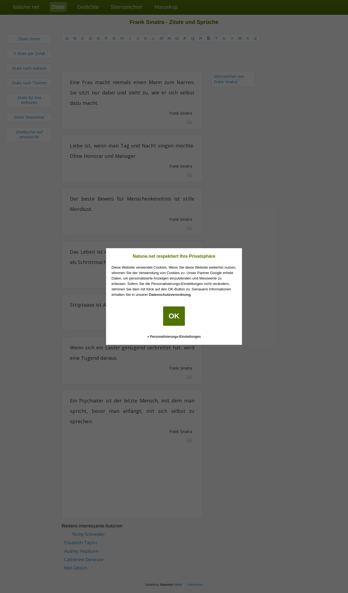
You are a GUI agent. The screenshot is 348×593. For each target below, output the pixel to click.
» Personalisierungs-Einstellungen (174, 337)
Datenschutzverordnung (170, 295)
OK (174, 316)
